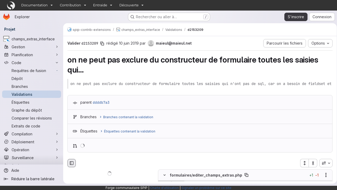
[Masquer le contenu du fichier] (164, 175)
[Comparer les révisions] (31, 118)
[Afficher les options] (324, 175)
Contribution (70, 5)
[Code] (31, 62)
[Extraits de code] (31, 126)
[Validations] (31, 94)
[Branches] (31, 86)
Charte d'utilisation (164, 188)
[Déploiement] (31, 141)
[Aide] (31, 170)
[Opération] (31, 149)
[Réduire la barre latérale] (31, 179)
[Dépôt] (31, 78)
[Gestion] (31, 46)
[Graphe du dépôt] (31, 110)
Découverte (128, 5)
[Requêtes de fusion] (31, 70)
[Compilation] (31, 133)
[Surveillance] (31, 157)
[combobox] (324, 163)
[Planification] (31, 54)
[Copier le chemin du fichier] (246, 175)
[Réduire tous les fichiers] (311, 163)
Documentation (34, 5)
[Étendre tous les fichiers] (302, 163)
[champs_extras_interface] (31, 38)
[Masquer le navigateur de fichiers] (71, 163)
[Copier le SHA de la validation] (102, 43)
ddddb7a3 (101, 102)
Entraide (100, 5)
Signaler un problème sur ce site (206, 188)
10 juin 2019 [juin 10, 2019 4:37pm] (129, 43)
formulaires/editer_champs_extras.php (206, 175)
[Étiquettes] (31, 102)
